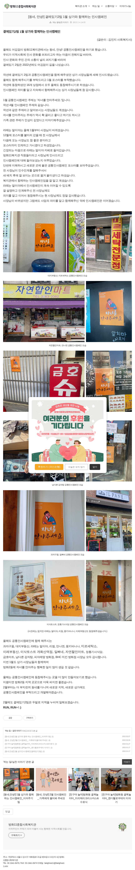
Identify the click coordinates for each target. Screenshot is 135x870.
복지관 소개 (82, 6)
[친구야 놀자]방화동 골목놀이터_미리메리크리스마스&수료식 (29, 744)
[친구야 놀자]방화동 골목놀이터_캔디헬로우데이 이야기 (27, 748)
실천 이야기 (16, 731)
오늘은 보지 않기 (76, 467)
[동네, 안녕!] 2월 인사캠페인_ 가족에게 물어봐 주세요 (26, 740)
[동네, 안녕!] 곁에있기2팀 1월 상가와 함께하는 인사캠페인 (67, 16)
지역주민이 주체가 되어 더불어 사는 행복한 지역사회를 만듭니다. (40, 829)
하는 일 (97, 6)
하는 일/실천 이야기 (61, 22)
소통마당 (111, 6)
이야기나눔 (125, 6)
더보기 (127, 762)
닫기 (95, 467)
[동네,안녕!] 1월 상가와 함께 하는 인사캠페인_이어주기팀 (28, 736)
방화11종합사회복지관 (22, 824)
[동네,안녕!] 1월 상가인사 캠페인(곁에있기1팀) (23, 751)
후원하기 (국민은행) (49, 467)
